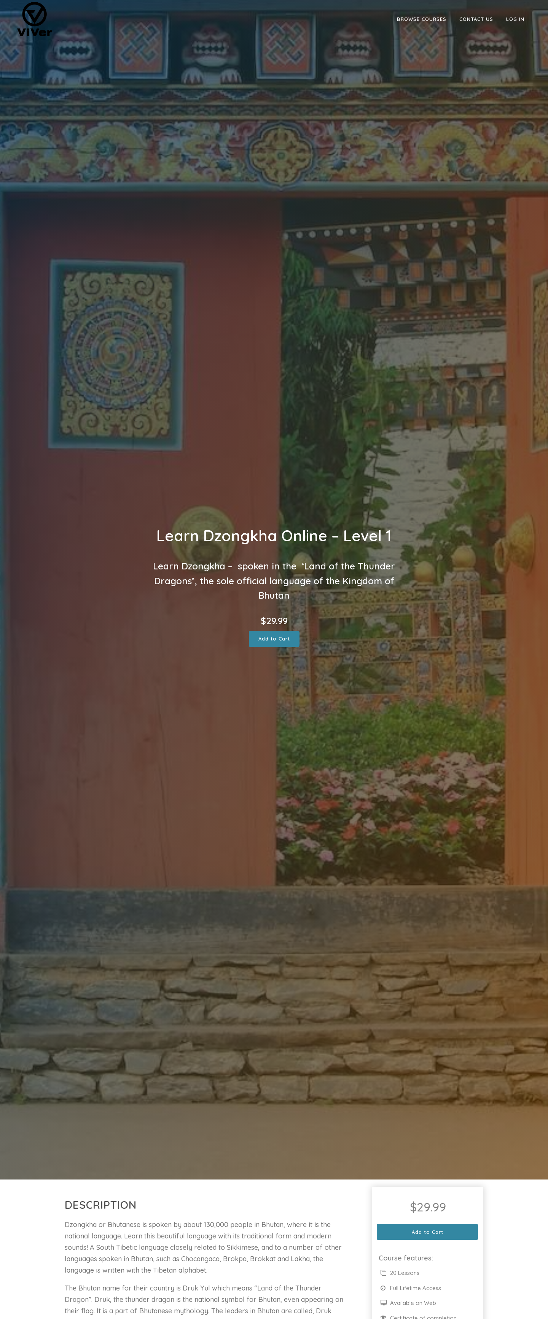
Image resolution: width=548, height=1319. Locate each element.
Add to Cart (274, 639)
